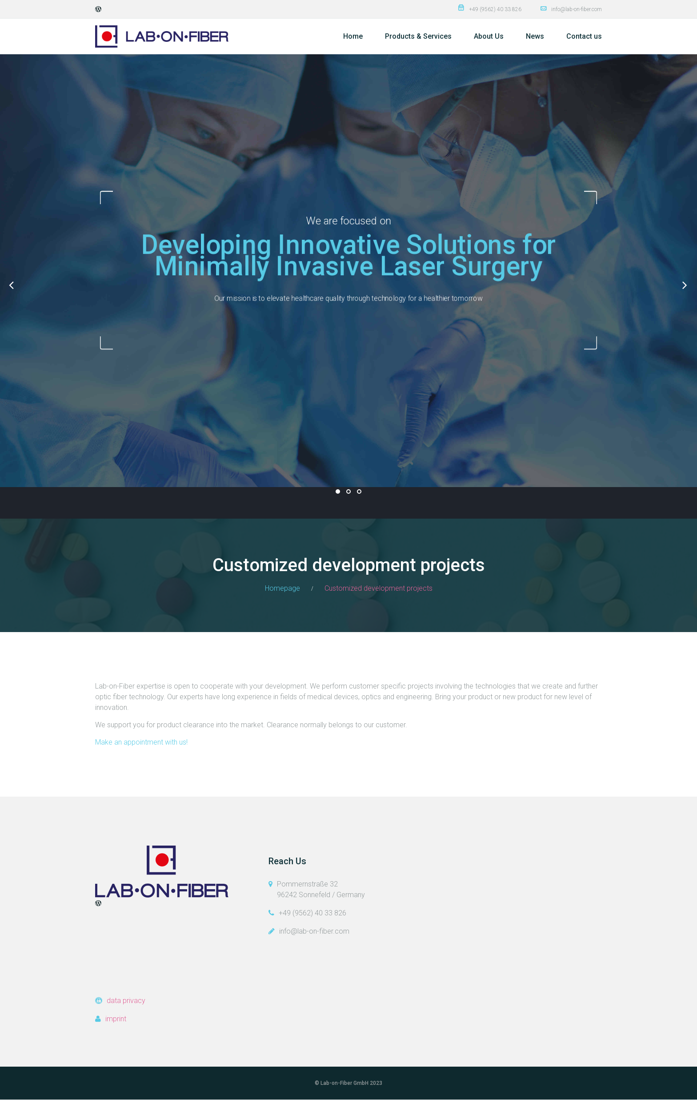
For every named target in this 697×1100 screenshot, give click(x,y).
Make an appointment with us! (141, 742)
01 (338, 491)
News (535, 36)
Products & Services (418, 36)
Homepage (282, 588)
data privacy (126, 1000)
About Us (489, 36)
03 (359, 491)
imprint (115, 1019)
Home (353, 36)
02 (348, 491)
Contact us (584, 36)
